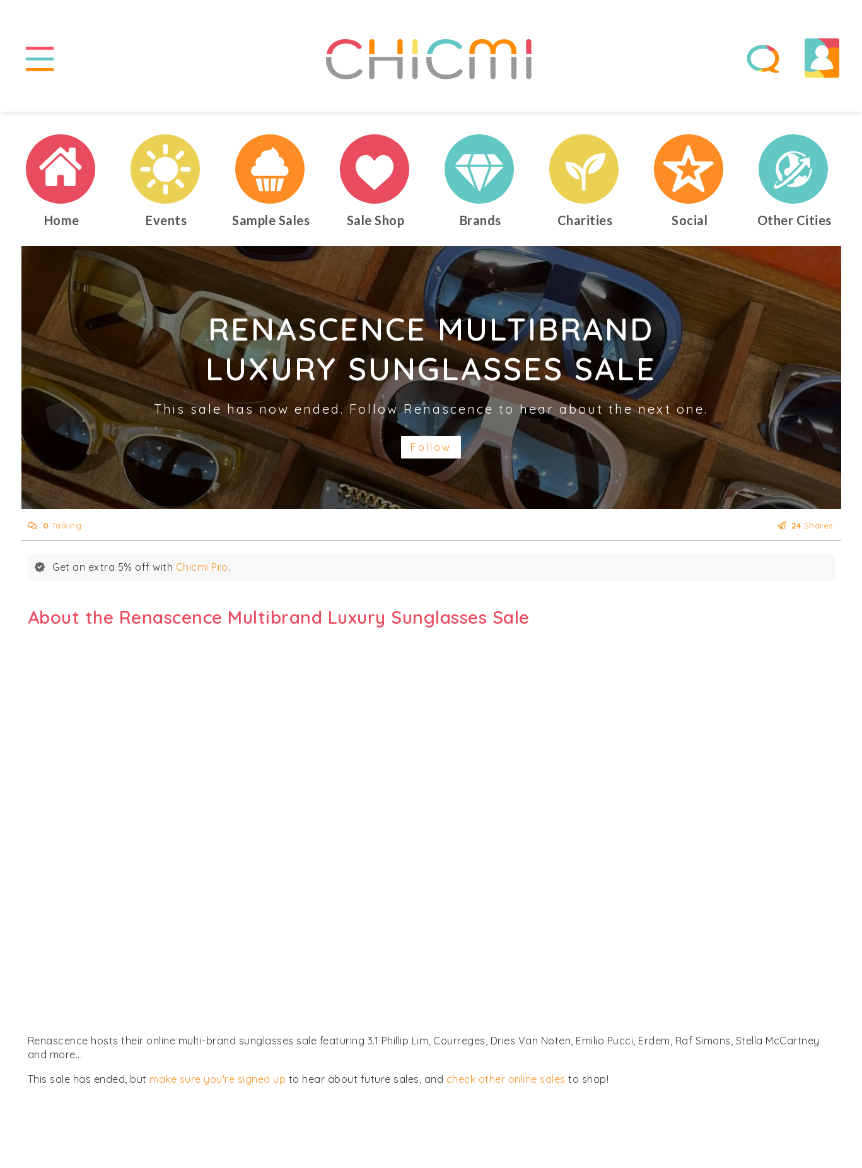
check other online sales (506, 1079)
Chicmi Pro (202, 567)
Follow (431, 447)
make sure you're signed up (217, 1079)
